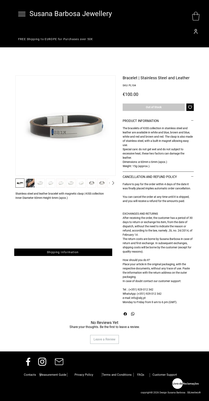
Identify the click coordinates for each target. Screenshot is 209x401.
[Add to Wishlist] (190, 107)
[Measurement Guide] (52, 374)
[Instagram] (42, 362)
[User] (196, 31)
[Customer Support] (165, 374)
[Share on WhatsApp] (132, 314)
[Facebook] (28, 362)
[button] (21, 14)
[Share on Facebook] (125, 314)
